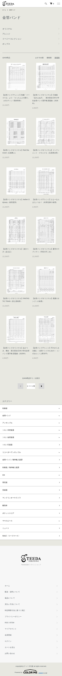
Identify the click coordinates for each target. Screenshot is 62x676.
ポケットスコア (8, 513)
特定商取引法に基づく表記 (15, 610)
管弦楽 (4, 482)
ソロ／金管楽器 (8, 437)
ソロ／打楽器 (7, 445)
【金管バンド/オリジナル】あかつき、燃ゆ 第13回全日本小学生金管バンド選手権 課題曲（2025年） (15, 351)
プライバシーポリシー (13, 616)
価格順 (49, 58)
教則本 (4, 505)
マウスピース (7, 521)
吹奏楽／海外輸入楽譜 (10, 467)
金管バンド (12, 10)
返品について (10, 598)
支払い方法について (12, 604)
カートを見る (10, 647)
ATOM (12, 623)
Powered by (31, 671)
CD (3, 475)
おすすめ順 (39, 58)
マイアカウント (10, 629)
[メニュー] (58, 3)
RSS (6, 623)
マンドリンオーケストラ (11, 498)
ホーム (4, 10)
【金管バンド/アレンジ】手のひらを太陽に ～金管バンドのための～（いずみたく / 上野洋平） (45, 351)
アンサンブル (7, 423)
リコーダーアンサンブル (11, 452)
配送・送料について (12, 592)
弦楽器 (4, 490)
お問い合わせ (10, 653)
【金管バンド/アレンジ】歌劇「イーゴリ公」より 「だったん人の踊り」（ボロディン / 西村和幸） (16, 98)
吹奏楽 (4, 408)
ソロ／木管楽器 (8, 430)
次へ (41, 386)
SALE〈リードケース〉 (11, 536)
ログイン (8, 641)
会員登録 (8, 635)
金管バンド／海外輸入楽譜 (12, 460)
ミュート (5, 528)
